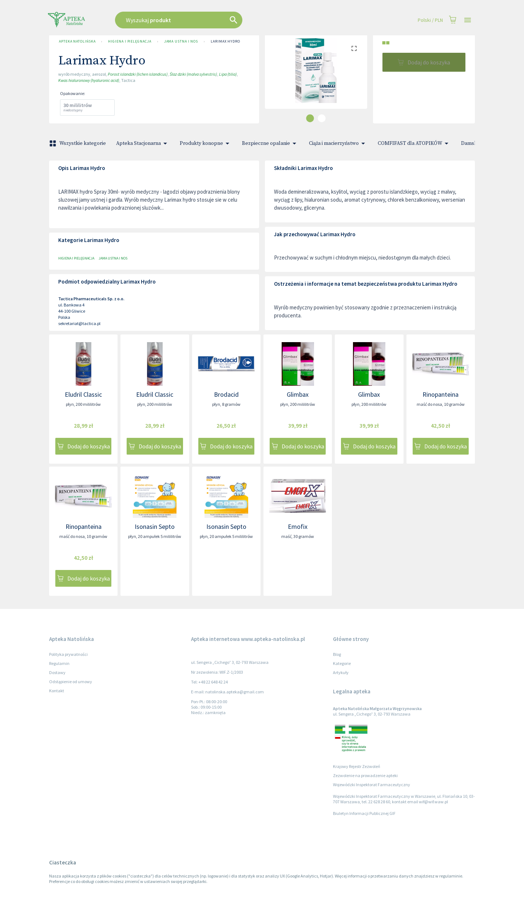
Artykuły (341, 672)
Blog (337, 654)
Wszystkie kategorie (78, 143)
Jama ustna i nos (181, 41)
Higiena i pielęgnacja (129, 41)
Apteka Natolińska (77, 41)
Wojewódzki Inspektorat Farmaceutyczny (371, 784)
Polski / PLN (430, 20)
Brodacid (226, 394)
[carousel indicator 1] (310, 118)
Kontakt (56, 690)
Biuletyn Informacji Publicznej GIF (364, 813)
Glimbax (298, 394)
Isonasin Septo (155, 526)
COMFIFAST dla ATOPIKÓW (414, 143)
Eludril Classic (83, 394)
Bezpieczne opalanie (270, 143)
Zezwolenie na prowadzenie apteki (365, 775)
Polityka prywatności (68, 654)
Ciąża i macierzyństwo (338, 143)
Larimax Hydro (225, 41)
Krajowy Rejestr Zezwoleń (356, 766)
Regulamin (59, 663)
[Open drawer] (467, 20)
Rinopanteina (440, 394)
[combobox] (215, 20)
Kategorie (342, 663)
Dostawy (57, 672)
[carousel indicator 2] (322, 118)
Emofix (297, 526)
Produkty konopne (205, 143)
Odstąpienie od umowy (70, 681)
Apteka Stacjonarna (143, 143)
